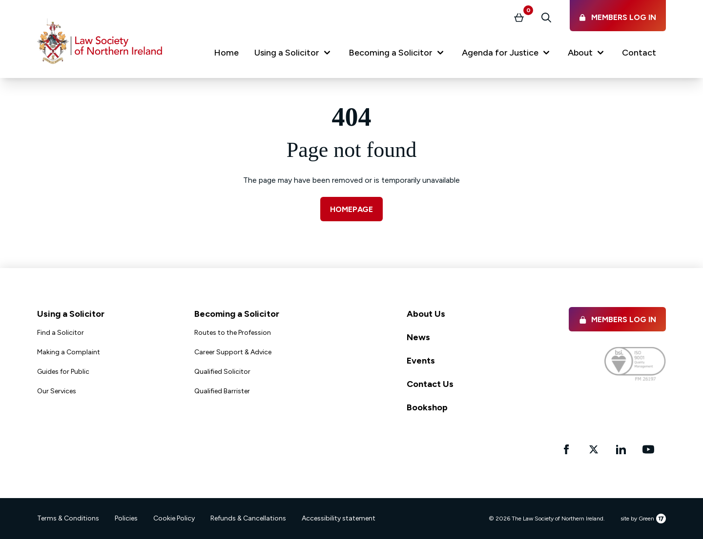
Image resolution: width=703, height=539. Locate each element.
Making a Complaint (68, 352)
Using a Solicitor (70, 313)
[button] (293, 54)
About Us (426, 313)
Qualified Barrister (222, 391)
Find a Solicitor (60, 332)
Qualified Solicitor (222, 371)
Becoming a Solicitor (236, 313)
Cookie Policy (174, 518)
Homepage (351, 209)
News (418, 337)
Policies (126, 518)
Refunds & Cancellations (248, 518)
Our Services (56, 391)
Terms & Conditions (68, 518)
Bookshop (427, 407)
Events (421, 360)
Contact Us (430, 384)
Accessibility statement (338, 518)
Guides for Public (63, 371)
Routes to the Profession (232, 332)
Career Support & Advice (232, 352)
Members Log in (617, 319)
